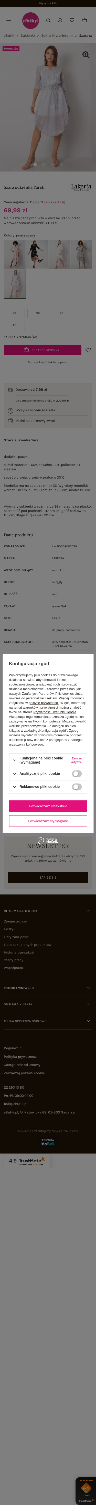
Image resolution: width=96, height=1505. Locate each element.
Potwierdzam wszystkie (48, 806)
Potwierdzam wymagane (48, 821)
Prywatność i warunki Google (54, 712)
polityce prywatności (43, 703)
